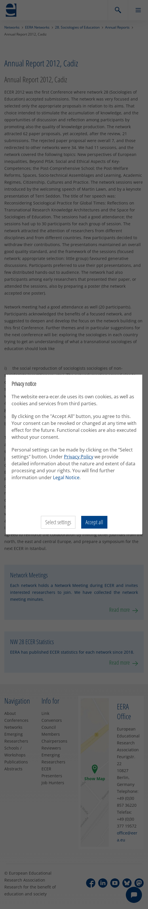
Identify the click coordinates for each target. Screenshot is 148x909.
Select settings (58, 522)
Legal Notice (66, 477)
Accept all (94, 522)
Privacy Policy (78, 456)
